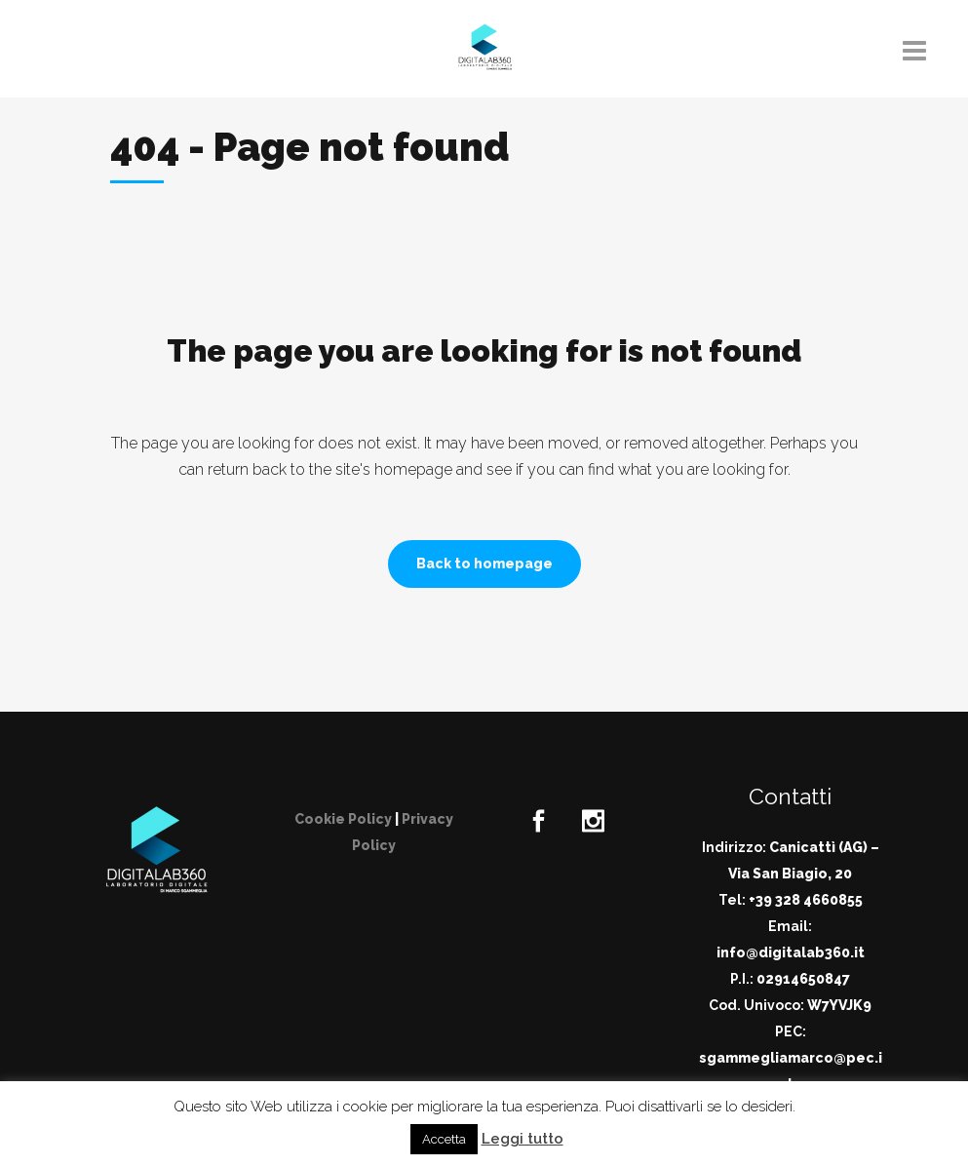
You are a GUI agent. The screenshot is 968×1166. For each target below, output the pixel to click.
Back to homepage (484, 563)
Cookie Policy (343, 819)
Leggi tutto (522, 1138)
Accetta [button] (444, 1139)
